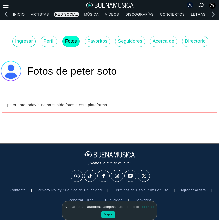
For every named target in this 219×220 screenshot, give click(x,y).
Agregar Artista (193, 190)
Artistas (40, 14)
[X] (144, 176)
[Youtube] (131, 176)
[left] (6, 14)
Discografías (139, 14)
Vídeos (112, 14)
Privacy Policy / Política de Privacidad (70, 190)
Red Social (66, 14)
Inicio (19, 14)
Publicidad (114, 200)
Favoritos (98, 41)
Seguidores (130, 41)
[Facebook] (104, 176)
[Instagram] (117, 176)
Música (91, 14)
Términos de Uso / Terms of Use (141, 190)
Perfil (48, 41)
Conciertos (172, 14)
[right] (213, 14)
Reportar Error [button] (81, 200)
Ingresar (24, 41)
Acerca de (163, 41)
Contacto (18, 190)
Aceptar (108, 214)
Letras (198, 14)
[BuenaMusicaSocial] (77, 176)
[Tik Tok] (90, 176)
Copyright (143, 200)
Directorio (195, 41)
